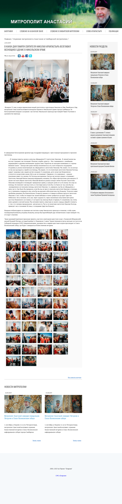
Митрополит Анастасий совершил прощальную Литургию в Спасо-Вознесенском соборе (21, 417)
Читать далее (37, 440)
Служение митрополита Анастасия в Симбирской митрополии (40, 39)
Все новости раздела (74, 377)
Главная (7, 39)
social (19, 55)
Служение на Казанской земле (31, 31)
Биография (8, 31)
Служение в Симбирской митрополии (64, 31)
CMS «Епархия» (61, 476)
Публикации (113, 31)
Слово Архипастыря (94, 31)
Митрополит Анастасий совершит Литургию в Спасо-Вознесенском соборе (62, 417)
